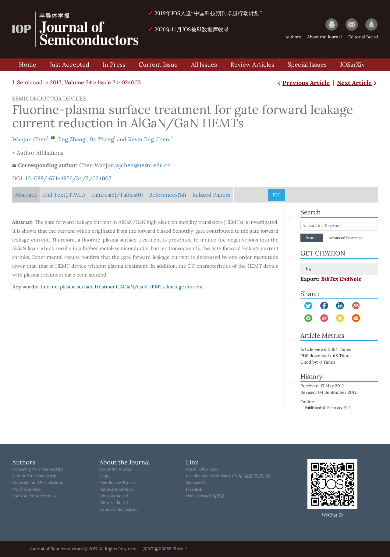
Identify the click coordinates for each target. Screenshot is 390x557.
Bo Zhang (102, 139)
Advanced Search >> (345, 237)
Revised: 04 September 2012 (328, 392)
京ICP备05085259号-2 (165, 549)
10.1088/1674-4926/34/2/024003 (68, 178)
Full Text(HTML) (64, 194)
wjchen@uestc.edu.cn (143, 165)
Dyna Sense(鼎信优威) (205, 496)
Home (27, 64)
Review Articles (252, 64)
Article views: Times (330, 349)
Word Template (26, 489)
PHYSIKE (194, 489)
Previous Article (303, 82)
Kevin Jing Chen (149, 139)
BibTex (329, 278)
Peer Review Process (118, 482)
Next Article (357, 82)
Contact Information (118, 509)
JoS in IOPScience (202, 469)
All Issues (204, 64)
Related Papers (211, 194)
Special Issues (307, 64)
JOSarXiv (352, 64)
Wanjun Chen (29, 139)
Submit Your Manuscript (35, 476)
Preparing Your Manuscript (37, 469)
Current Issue (158, 64)
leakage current (185, 287)
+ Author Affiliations (37, 152)
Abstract (26, 194)
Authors (293, 37)
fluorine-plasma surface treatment (78, 287)
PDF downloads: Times (330, 355)
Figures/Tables (117, 194)
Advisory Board (113, 496)
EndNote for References (34, 496)
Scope (105, 476)
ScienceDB (196, 482)
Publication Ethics (116, 489)
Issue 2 (106, 82)
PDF (277, 195)
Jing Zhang (71, 139)
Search (311, 237)
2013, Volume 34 (71, 82)
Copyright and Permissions (37, 482)
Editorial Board (363, 37)
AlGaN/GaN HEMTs (142, 287)
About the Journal (324, 37)
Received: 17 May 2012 (322, 386)
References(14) (167, 194)
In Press (114, 64)
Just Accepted (69, 64)
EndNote (350, 278)
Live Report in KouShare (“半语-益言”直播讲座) (228, 476)
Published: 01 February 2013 (328, 407)
